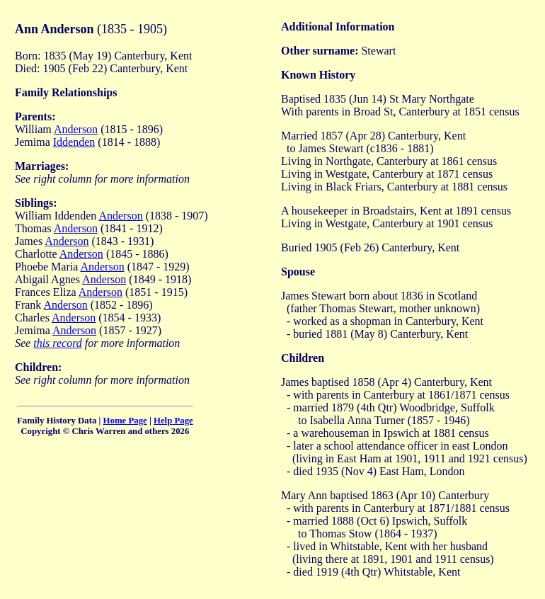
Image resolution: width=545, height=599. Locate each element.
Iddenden (74, 142)
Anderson (76, 129)
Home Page (125, 421)
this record (57, 343)
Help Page (173, 421)
